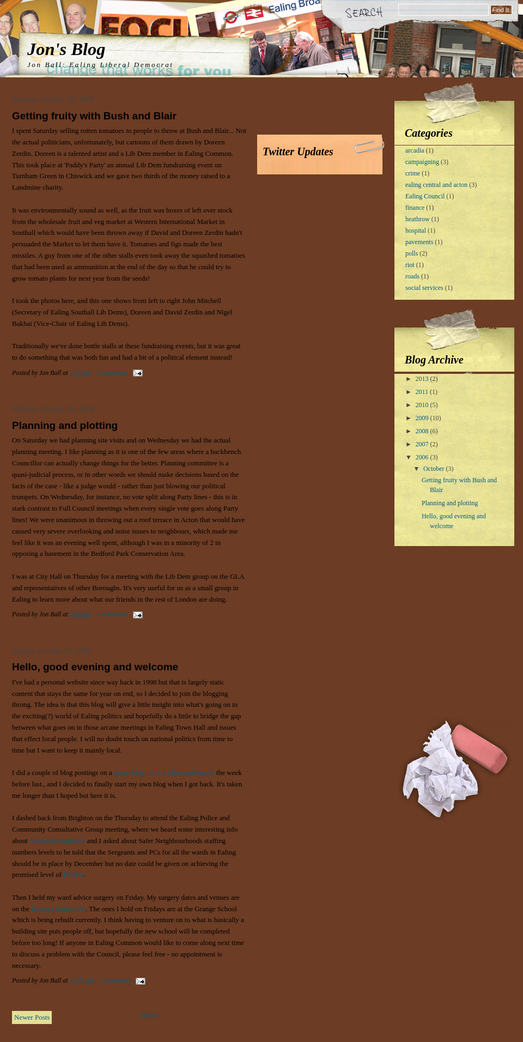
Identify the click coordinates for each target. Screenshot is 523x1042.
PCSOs (73, 874)
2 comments (112, 373)
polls (411, 253)
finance (414, 207)
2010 (423, 405)
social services (424, 288)
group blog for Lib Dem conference (164, 772)
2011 (423, 392)
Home (149, 1015)
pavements (419, 242)
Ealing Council (425, 196)
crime (412, 173)
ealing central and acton (436, 185)
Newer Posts (32, 1017)
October (434, 468)
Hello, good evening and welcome (95, 667)
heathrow (417, 219)
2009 (423, 418)
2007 (423, 444)
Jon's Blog (66, 49)
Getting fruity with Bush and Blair (94, 116)
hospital (415, 230)
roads (412, 276)
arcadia (414, 150)
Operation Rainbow (57, 841)
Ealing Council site (58, 909)
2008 (423, 431)
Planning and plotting (65, 425)
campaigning (422, 162)
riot (410, 265)
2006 (423, 457)
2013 (423, 379)
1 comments (112, 614)
